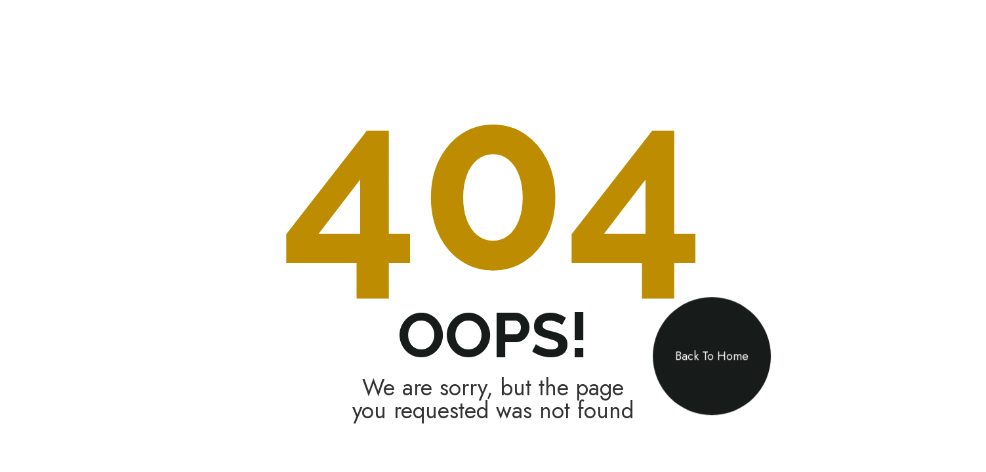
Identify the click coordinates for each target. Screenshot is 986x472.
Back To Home (712, 355)
